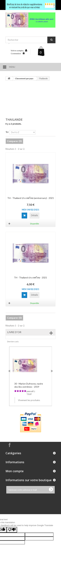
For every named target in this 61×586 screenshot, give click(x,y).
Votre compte (17, 50)
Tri (7, 132)
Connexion (16, 53)
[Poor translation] (12, 530)
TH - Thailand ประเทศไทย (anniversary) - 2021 (30, 198)
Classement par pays (24, 78)
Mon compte (15, 471)
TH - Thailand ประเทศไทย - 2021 (30, 277)
